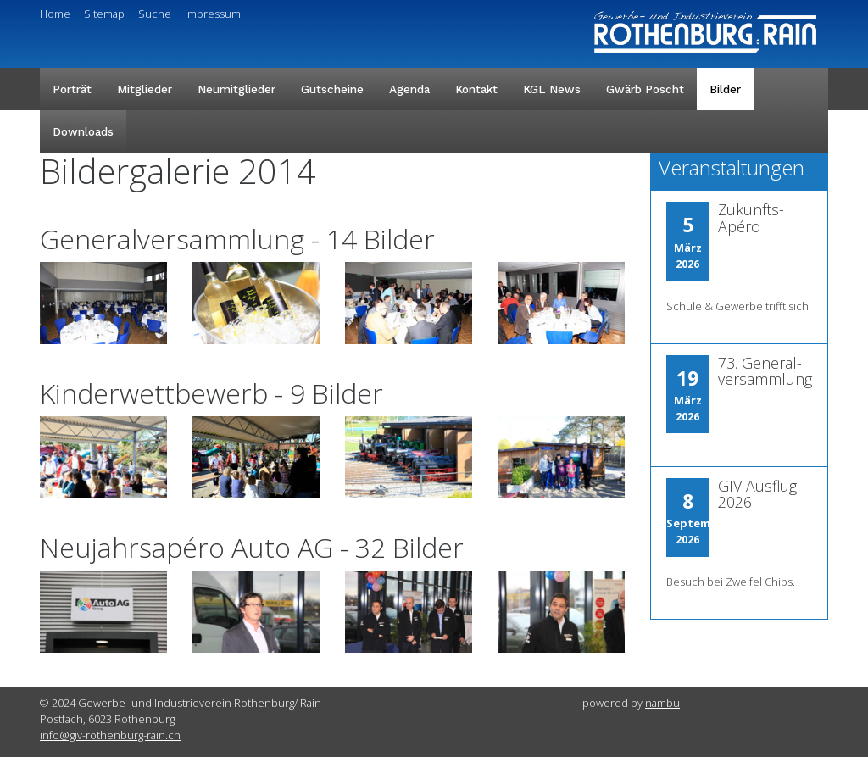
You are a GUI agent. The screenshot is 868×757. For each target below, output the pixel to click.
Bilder (725, 89)
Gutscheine (332, 89)
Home (55, 13)
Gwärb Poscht (645, 89)
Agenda (409, 89)
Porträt (72, 89)
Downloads (83, 131)
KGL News (552, 89)
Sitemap (104, 13)
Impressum (213, 13)
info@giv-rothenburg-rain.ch (110, 735)
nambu (662, 702)
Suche (154, 13)
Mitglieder (144, 89)
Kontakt (476, 89)
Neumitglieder (236, 89)
